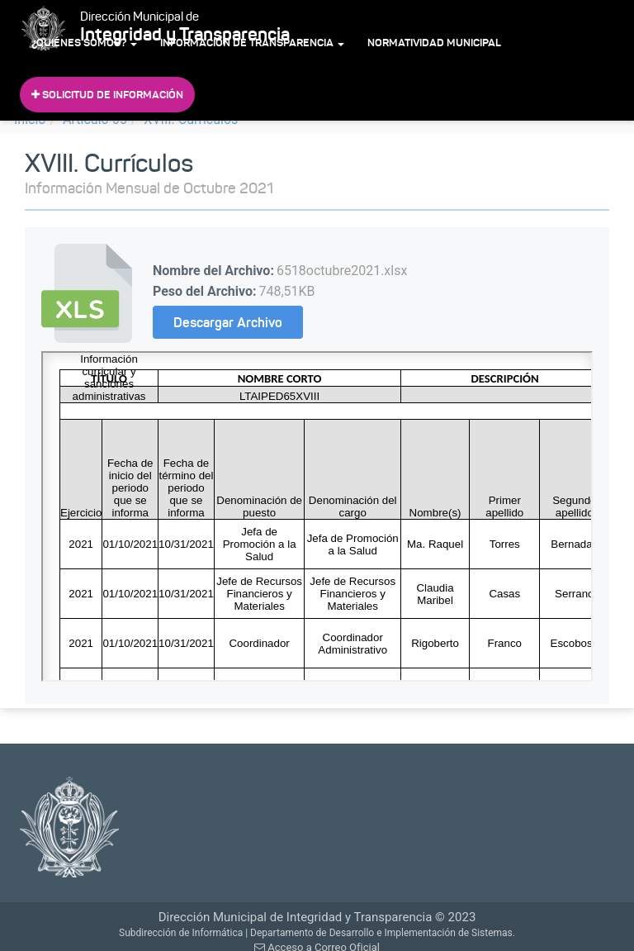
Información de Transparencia (252, 43)
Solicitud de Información (107, 95)
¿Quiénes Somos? (84, 43)
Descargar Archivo (227, 322)
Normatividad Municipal (434, 43)
